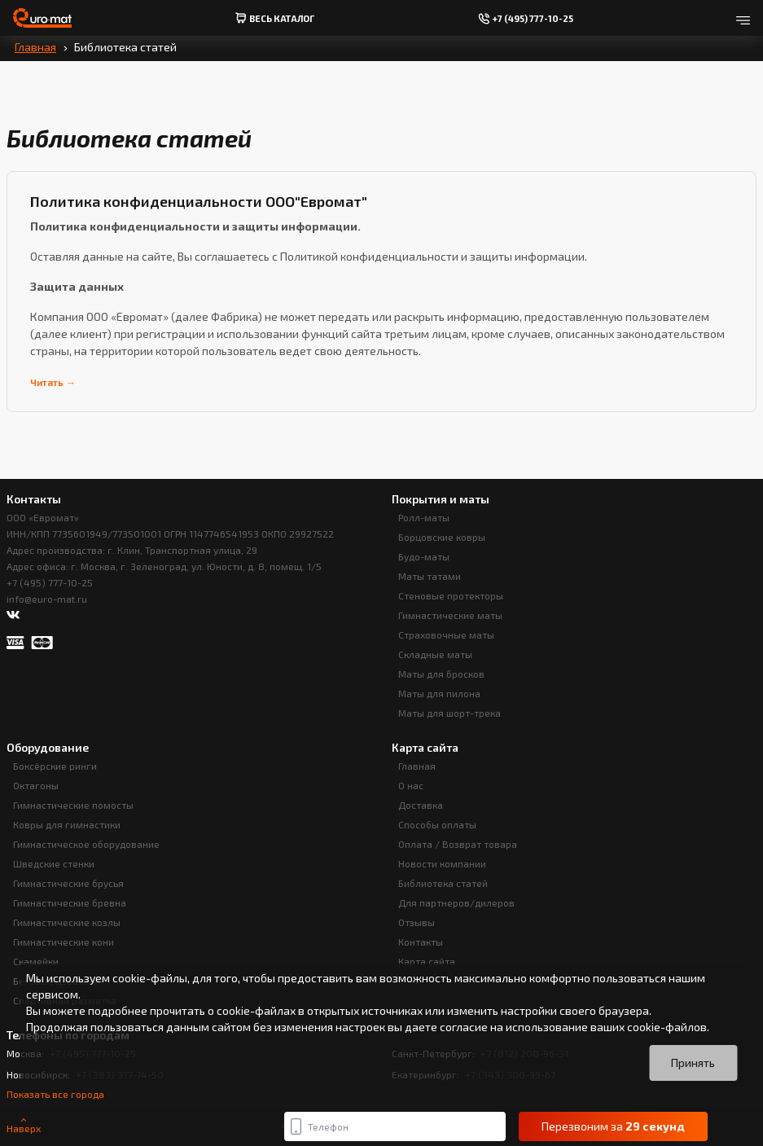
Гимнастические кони (63, 941)
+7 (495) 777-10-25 (50, 582)
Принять (693, 1062)
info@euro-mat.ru (47, 598)
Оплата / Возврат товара (457, 844)
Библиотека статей (443, 883)
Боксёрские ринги (55, 765)
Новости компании (442, 863)
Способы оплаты (437, 824)
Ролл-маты (423, 517)
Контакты (420, 941)
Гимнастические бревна (69, 902)
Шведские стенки (53, 863)
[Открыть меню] (743, 18)
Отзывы (416, 922)
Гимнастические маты (450, 615)
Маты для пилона (439, 693)
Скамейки (36, 961)
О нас (410, 785)
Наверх (24, 1126)
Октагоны (36, 785)
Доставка (420, 804)
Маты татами (429, 576)
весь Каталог (274, 18)
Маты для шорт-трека (449, 712)
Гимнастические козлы (67, 922)
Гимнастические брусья (68, 883)
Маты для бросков (441, 673)
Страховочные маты (446, 634)
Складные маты (435, 654)
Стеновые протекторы (450, 595)
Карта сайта (426, 961)
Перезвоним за (613, 1126)
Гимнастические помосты (73, 804)
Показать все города (55, 1094)
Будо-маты (423, 556)
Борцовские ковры (441, 536)
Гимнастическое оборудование (86, 844)
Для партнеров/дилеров (456, 902)
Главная (35, 47)
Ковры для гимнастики (67, 824)
